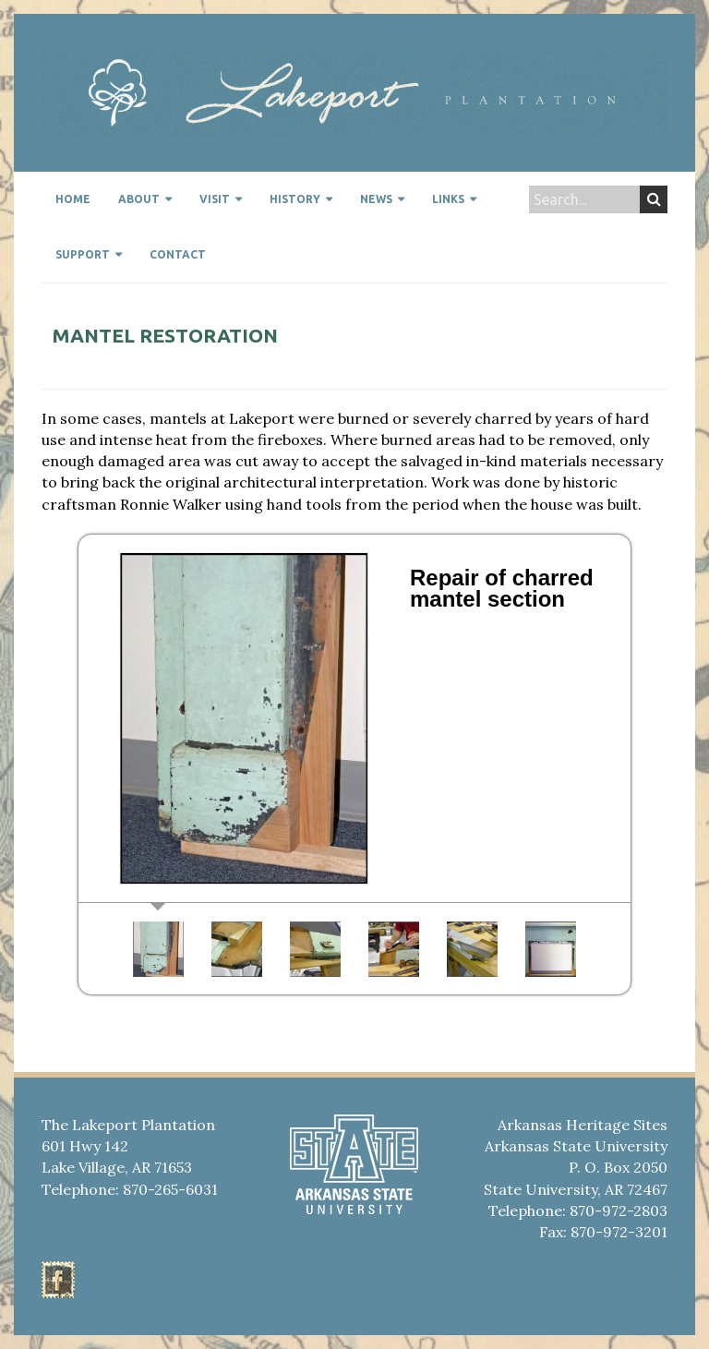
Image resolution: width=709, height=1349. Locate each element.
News (376, 199)
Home (72, 199)
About (139, 199)
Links (448, 199)
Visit (214, 199)
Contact (178, 254)
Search (654, 199)
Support (82, 254)
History (295, 199)
